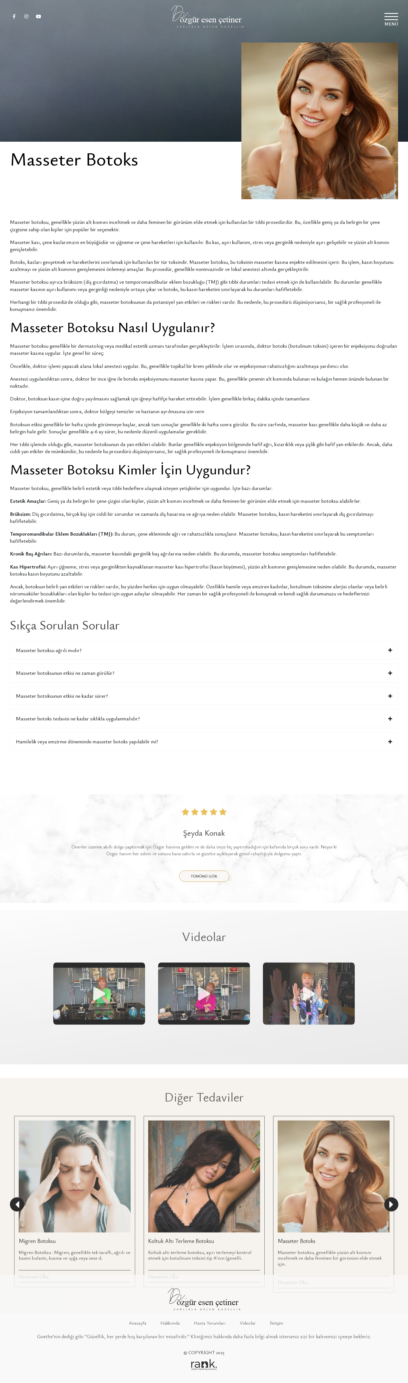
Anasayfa (137, 1323)
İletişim (276, 1323)
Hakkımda (170, 1323)
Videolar (248, 1323)
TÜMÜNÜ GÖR (204, 942)
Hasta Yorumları (210, 1323)
